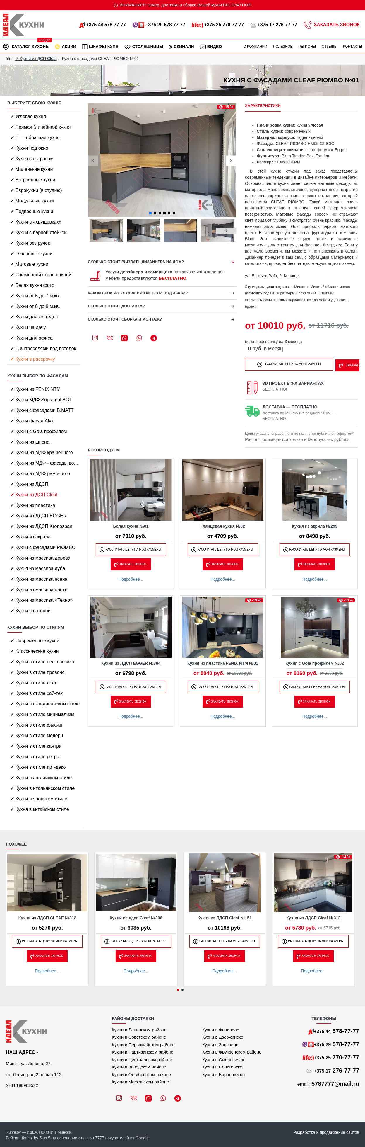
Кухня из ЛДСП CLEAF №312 (47, 918)
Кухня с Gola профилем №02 (314, 661)
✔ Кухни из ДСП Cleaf (36, 58)
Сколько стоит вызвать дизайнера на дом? (136, 262)
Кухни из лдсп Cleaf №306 (136, 918)
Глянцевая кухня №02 (223, 524)
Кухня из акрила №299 (314, 524)
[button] (93, 160)
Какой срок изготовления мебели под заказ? (138, 293)
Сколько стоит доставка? (116, 306)
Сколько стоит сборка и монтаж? (125, 319)
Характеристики (263, 105)
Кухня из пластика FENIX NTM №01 (222, 661)
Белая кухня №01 (130, 524)
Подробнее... (131, 577)
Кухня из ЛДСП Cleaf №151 (225, 918)
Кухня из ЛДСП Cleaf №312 (313, 918)
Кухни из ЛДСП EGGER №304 (130, 661)
